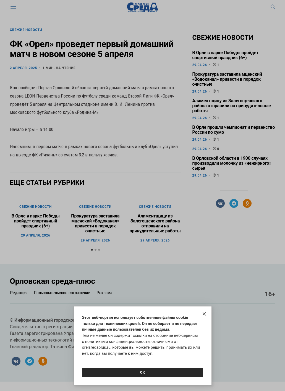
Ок (142, 372)
